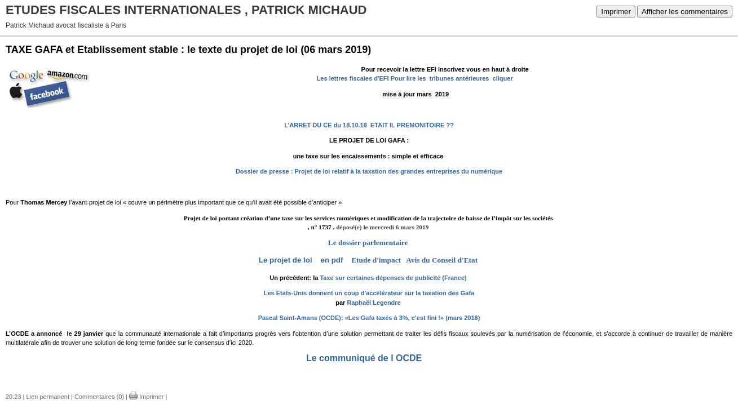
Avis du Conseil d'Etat (442, 260)
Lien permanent (47, 396)
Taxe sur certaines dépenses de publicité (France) (393, 277)
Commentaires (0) (99, 396)
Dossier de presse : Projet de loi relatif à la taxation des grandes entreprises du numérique (369, 171)
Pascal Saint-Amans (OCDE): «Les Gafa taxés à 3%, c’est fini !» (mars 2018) (369, 317)
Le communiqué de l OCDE (365, 358)
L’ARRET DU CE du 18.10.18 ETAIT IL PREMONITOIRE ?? (369, 125)
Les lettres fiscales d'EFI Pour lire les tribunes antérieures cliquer (415, 78)
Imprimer (616, 11)
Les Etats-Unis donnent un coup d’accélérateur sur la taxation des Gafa (369, 293)
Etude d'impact (377, 260)
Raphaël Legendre (373, 302)
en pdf (334, 260)
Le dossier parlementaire (368, 242)
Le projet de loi (285, 260)
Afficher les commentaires (685, 11)
